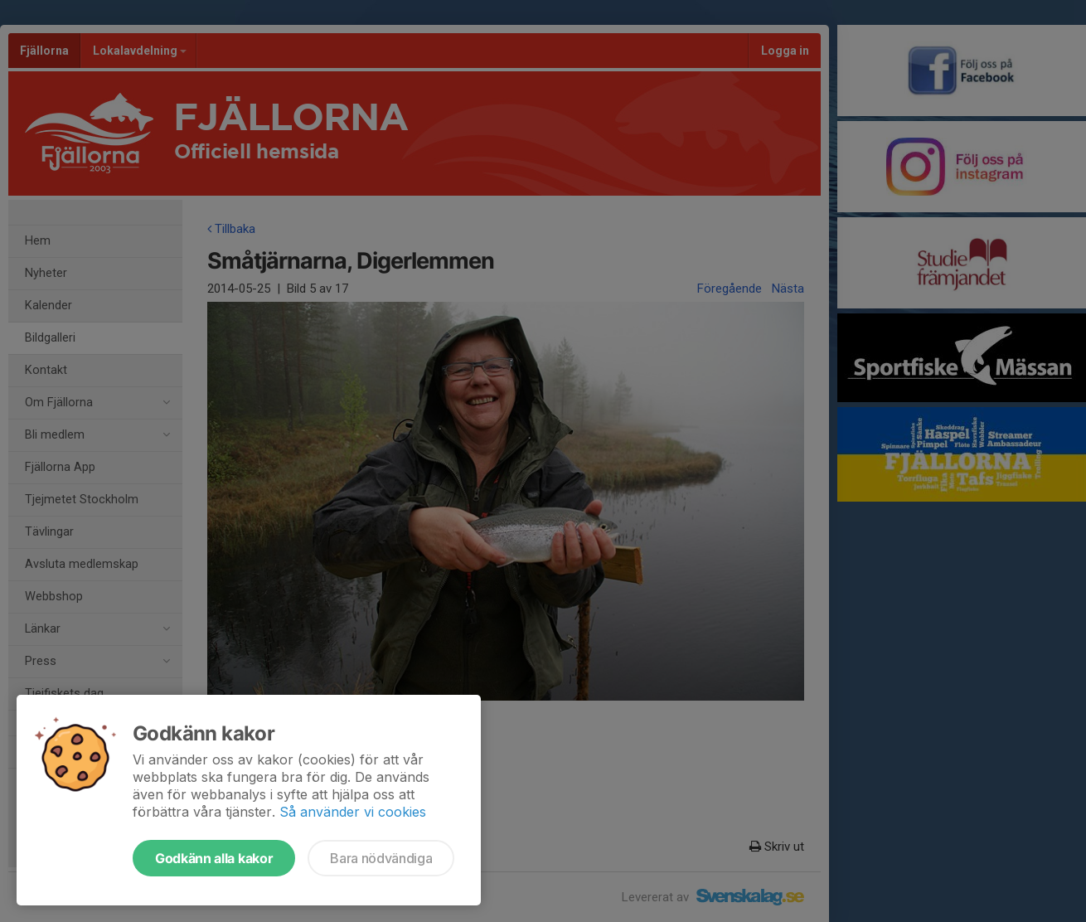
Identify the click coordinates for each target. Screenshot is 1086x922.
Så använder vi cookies (352, 811)
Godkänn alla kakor (214, 858)
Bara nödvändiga (381, 858)
